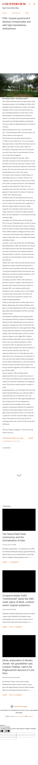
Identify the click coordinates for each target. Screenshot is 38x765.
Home (4, 13)
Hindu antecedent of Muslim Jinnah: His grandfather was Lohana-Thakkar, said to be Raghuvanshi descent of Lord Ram (18, 667)
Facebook (21, 716)
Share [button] (30, 438)
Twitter (16, 716)
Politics (16, 441)
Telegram (30, 716)
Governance (7, 441)
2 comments (14, 562)
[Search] (29, 3)
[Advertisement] (19, 51)
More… (27, 13)
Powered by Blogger (19, 706)
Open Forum (16, 13)
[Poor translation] (7, 731)
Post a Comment (15, 627)
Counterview (14, 4)
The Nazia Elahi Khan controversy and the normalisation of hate (14, 537)
